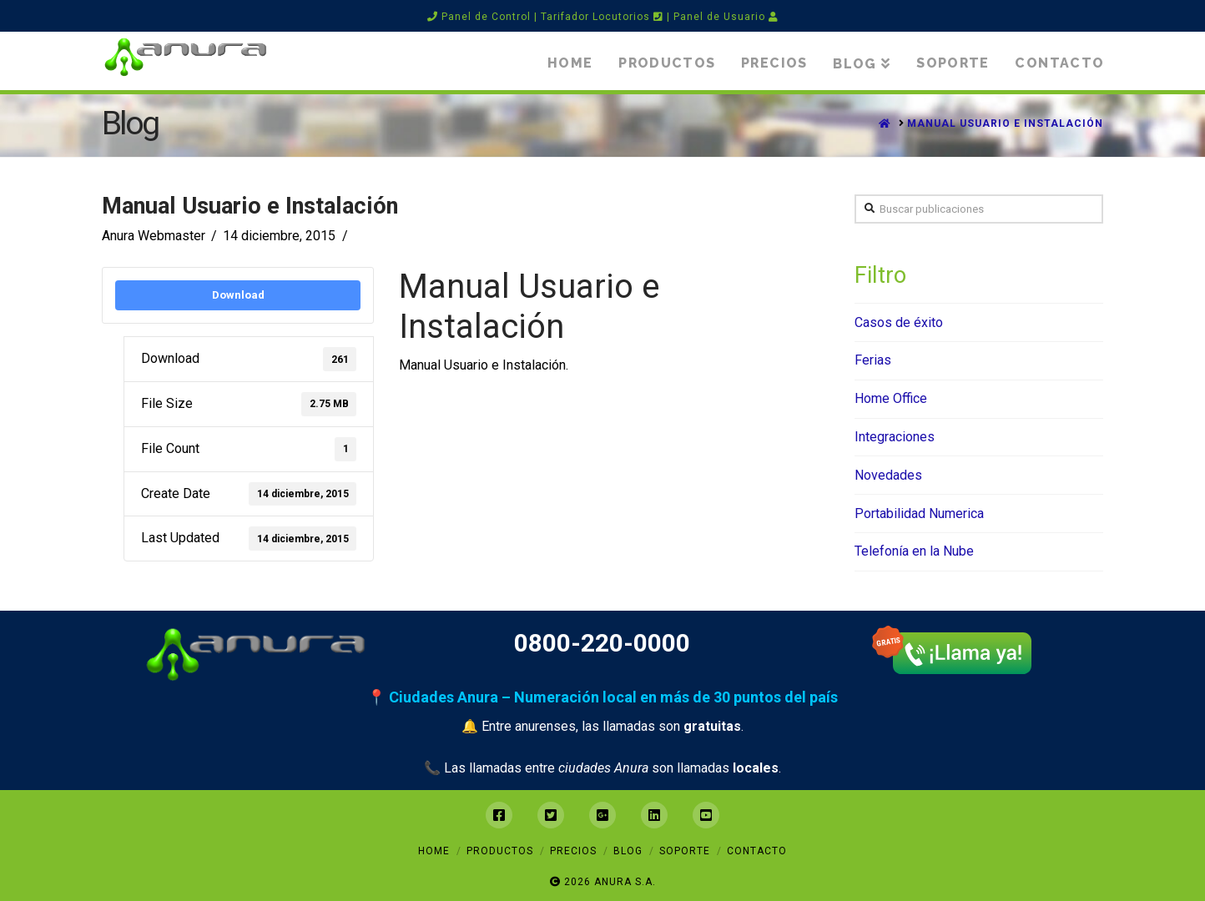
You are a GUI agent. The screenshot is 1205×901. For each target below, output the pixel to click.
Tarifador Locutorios (602, 17)
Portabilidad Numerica (919, 513)
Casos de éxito (899, 322)
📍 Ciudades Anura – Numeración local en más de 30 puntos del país (602, 697)
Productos (499, 851)
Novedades (888, 475)
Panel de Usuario (726, 17)
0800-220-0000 (602, 642)
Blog (628, 851)
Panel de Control (479, 17)
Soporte (684, 851)
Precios (573, 851)
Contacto (757, 851)
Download (238, 295)
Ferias (873, 360)
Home (434, 851)
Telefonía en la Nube (914, 551)
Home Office (891, 398)
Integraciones (895, 437)
